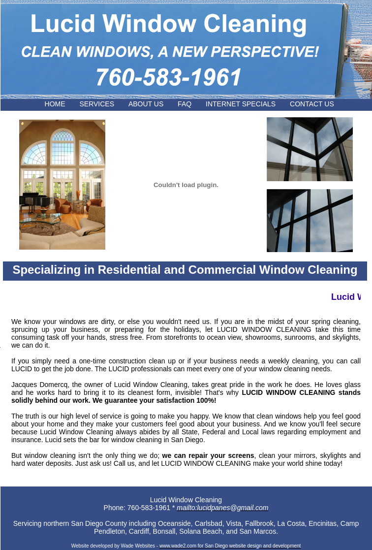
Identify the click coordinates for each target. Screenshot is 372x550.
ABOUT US (145, 104)
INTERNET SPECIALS (241, 104)
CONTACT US (323, 104)
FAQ (184, 104)
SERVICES (96, 104)
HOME (55, 104)
